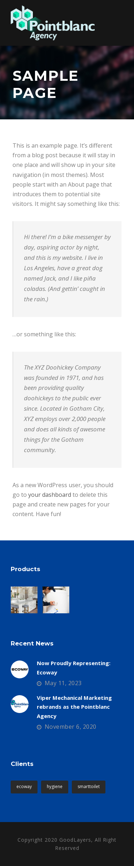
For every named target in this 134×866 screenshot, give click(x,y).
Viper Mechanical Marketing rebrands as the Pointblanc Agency (74, 706)
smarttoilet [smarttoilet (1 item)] (89, 786)
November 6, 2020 (70, 727)
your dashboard (49, 495)
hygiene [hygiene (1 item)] (55, 786)
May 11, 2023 (63, 683)
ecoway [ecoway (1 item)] (24, 786)
